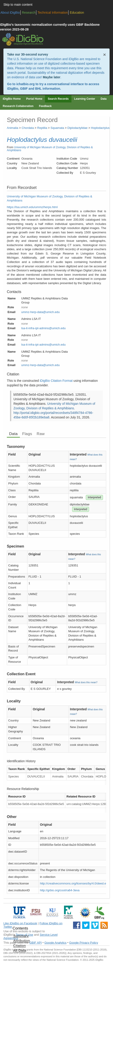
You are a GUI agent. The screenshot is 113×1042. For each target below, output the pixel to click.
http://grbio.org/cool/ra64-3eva (59, 890)
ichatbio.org (25, 84)
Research (29, 12)
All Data (19, 950)
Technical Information (53, 12)
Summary (21, 936)
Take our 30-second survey (27, 54)
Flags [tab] (27, 434)
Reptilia (42, 128)
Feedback (45, 106)
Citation (19, 946)
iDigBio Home (12, 98)
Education (77, 12)
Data (104, 98)
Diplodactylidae (77, 128)
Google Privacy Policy (83, 942)
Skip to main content (17, 4)
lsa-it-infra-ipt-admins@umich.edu (43, 328)
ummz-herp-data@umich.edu (40, 312)
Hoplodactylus (100, 128)
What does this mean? (86, 682)
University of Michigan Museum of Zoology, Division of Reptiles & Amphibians (50, 149)
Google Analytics (55, 942)
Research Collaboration (18, 106)
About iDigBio (10, 12)
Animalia (12, 128)
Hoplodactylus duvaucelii (42, 139)
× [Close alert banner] (104, 54)
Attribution (21, 941)
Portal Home (34, 98)
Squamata (57, 128)
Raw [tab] (41, 434)
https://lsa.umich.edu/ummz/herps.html (32, 207)
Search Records (58, 98)
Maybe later (51, 77)
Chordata (28, 128)
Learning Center (84, 98)
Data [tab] (13, 434)
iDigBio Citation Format (56, 380)
